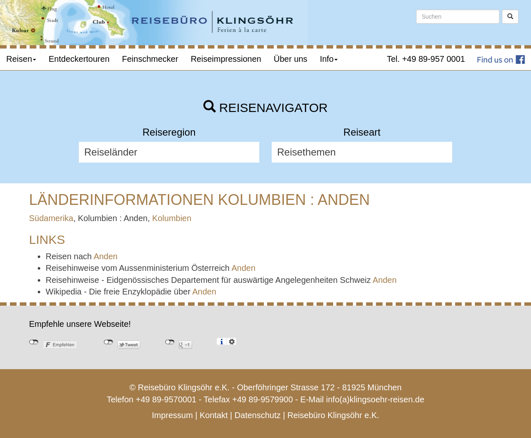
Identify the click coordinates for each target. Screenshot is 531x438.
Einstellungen (232, 341)
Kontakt (214, 415)
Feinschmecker (150, 58)
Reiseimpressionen (226, 58)
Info (329, 58)
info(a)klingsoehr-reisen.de (375, 399)
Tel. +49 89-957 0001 (426, 58)
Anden (106, 256)
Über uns (290, 58)
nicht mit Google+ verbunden (170, 342)
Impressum (172, 415)
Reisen (21, 58)
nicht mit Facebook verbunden (34, 342)
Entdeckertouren (79, 58)
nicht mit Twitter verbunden (108, 342)
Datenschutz (257, 415)
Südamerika (51, 218)
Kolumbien (172, 218)
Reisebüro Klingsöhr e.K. (333, 415)
